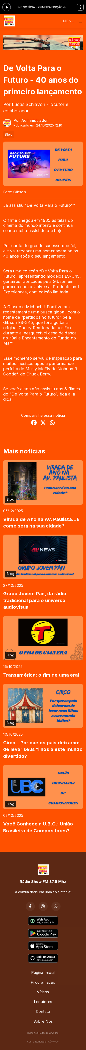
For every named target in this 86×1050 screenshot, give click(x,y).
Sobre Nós (43, 1021)
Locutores (43, 1001)
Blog (9, 134)
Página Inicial (43, 972)
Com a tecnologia (43, 1041)
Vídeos (43, 992)
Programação (43, 982)
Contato (43, 1011)
